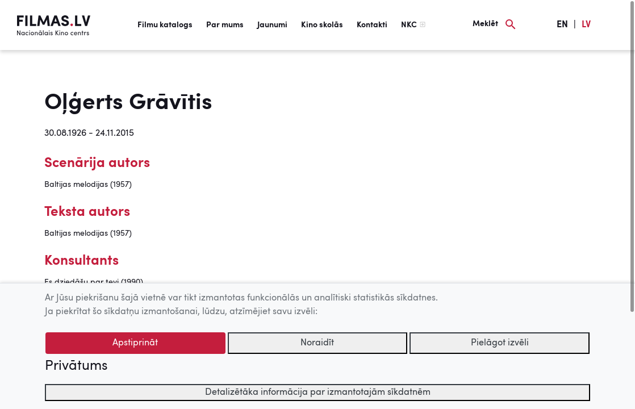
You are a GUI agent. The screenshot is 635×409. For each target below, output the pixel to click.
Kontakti (372, 25)
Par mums (225, 25)
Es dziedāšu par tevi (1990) (93, 282)
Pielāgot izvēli (500, 343)
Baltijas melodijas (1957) (88, 185)
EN (562, 25)
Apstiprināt (135, 343)
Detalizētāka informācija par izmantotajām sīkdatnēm (318, 392)
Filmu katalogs (165, 25)
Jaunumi (272, 25)
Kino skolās (322, 25)
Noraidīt (317, 343)
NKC (409, 25)
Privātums (76, 366)
